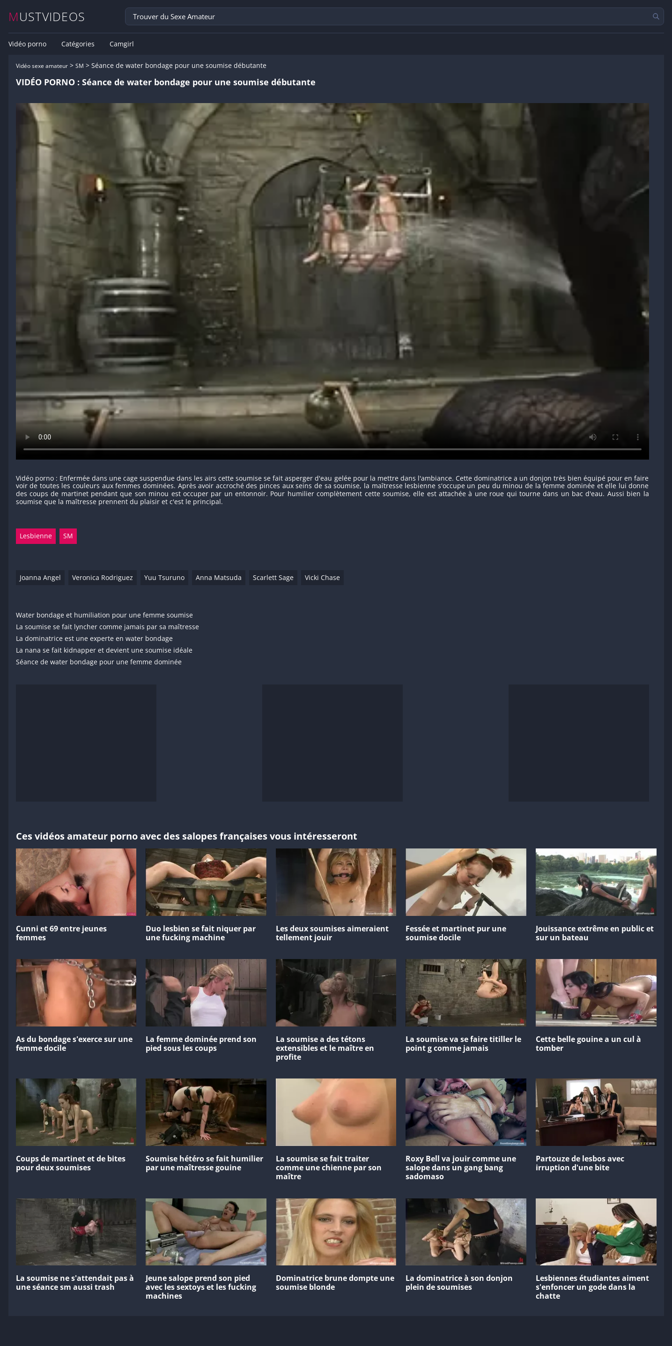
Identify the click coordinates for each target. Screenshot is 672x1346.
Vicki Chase (322, 577)
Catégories (78, 44)
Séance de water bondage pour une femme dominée (99, 662)
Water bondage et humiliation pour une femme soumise (104, 615)
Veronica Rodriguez (102, 577)
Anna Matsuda (219, 577)
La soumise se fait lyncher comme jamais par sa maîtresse (107, 627)
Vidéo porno (27, 44)
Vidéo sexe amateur (42, 66)
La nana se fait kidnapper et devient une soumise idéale (104, 650)
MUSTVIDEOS (47, 16)
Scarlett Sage (273, 577)
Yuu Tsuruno (164, 577)
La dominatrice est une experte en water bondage (94, 639)
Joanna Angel (40, 577)
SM (79, 66)
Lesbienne (36, 535)
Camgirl (122, 44)
